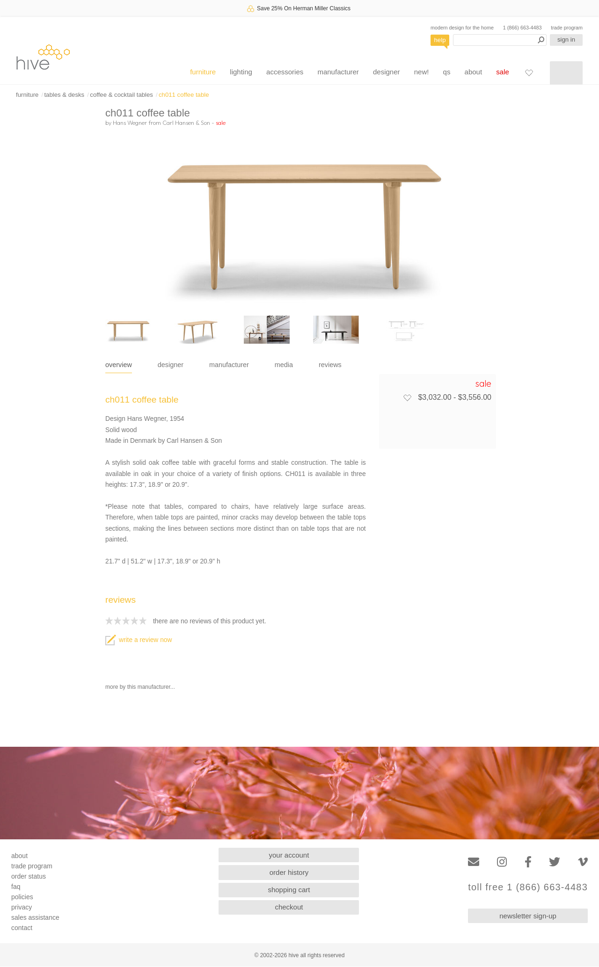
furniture (203, 72)
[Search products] (500, 40)
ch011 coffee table (184, 94)
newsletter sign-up (527, 916)
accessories (284, 72)
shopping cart (289, 890)
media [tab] (284, 364)
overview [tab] (118, 364)
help (440, 39)
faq (15, 886)
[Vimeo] (583, 862)
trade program (567, 27)
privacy (21, 907)
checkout (289, 907)
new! (421, 72)
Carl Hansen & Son (186, 122)
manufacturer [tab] (229, 364)
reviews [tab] (330, 364)
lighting (241, 72)
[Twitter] (554, 862)
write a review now (138, 639)
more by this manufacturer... (140, 687)
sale (502, 72)
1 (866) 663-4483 (522, 27)
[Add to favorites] (407, 397)
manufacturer (337, 72)
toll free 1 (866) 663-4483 (528, 887)
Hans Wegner (130, 122)
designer (386, 72)
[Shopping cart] (566, 73)
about (473, 72)
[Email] (473, 862)
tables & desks (64, 94)
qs (447, 72)
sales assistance (35, 917)
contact (21, 927)
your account (289, 855)
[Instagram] (502, 862)
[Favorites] (528, 72)
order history (289, 872)
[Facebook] (528, 862)
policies (22, 897)
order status (28, 876)
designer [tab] (170, 364)
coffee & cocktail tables (121, 94)
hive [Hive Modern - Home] (43, 57)
